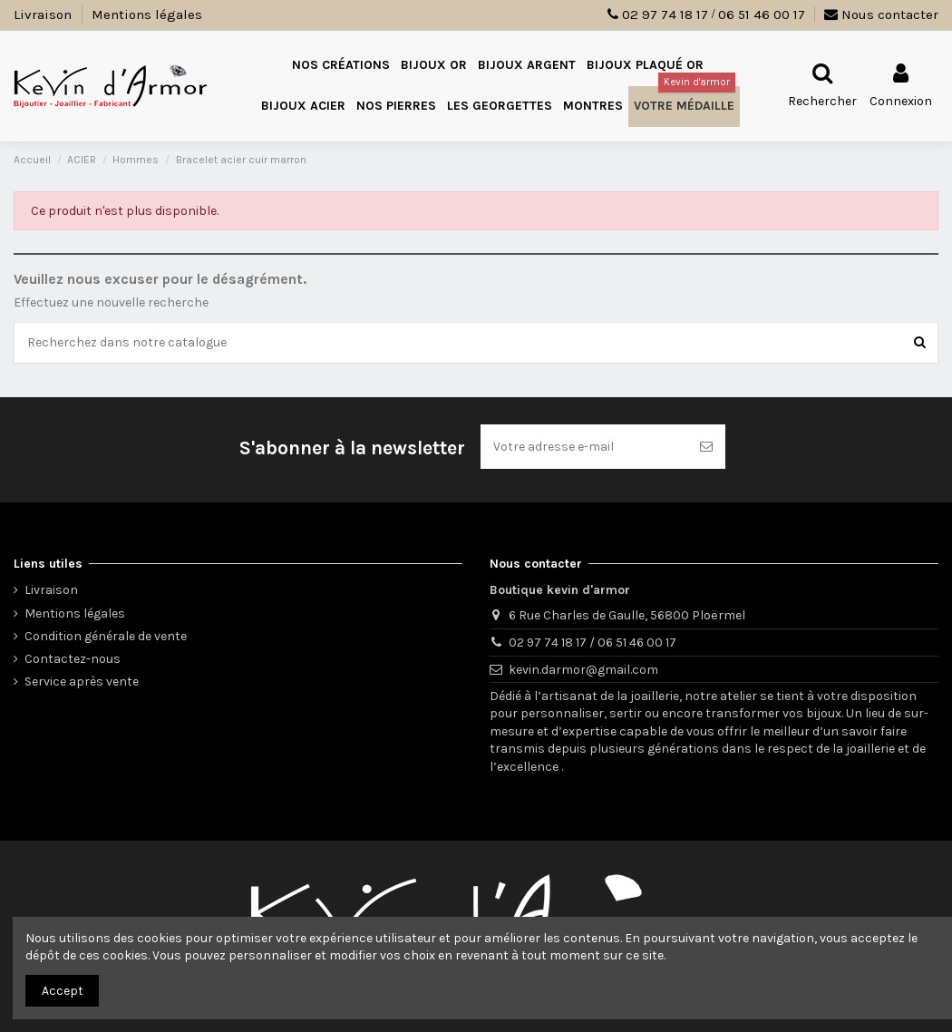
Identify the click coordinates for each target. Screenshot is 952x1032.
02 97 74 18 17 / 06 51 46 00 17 (592, 642)
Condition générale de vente (105, 636)
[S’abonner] (706, 446)
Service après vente (81, 681)
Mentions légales (147, 14)
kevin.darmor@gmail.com (583, 669)
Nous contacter (881, 14)
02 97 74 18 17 (665, 14)
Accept (62, 990)
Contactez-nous (72, 659)
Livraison (44, 14)
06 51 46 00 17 (761, 14)
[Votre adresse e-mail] (584, 446)
